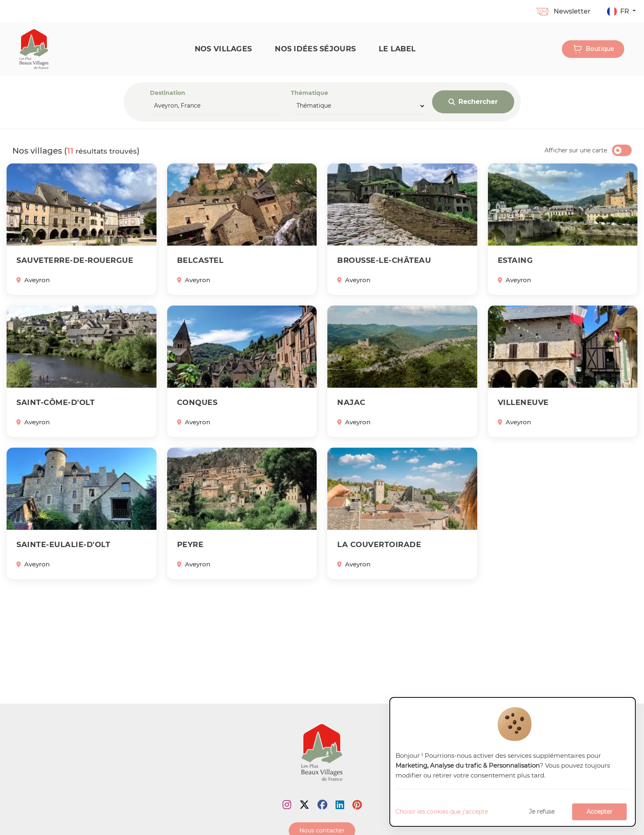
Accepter (599, 811)
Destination (217, 102)
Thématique (358, 102)
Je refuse (541, 811)
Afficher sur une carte (576, 150)
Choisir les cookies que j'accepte (442, 811)
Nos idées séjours (315, 48)
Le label (397, 48)
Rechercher (473, 102)
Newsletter (563, 11)
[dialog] (512, 762)
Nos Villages (223, 48)
